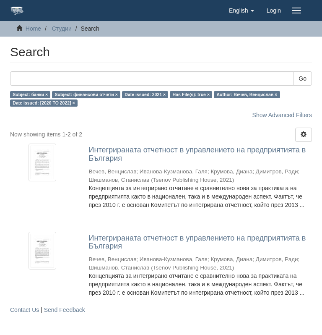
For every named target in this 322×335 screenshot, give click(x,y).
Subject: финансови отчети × (86, 94)
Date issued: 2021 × (145, 94)
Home (33, 28)
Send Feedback (64, 309)
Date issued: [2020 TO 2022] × (44, 102)
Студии (62, 28)
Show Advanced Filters (282, 115)
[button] (241, 10)
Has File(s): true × (191, 94)
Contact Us (24, 309)
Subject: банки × (30, 94)
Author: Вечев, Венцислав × (247, 94)
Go (302, 78)
